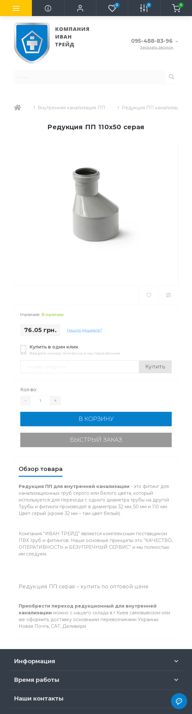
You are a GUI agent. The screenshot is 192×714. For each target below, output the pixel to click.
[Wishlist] (148, 295)
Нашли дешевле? (84, 330)
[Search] (171, 77)
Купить (155, 367)
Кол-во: (28, 390)
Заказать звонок (156, 47)
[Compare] (168, 295)
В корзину (96, 418)
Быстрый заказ (96, 439)
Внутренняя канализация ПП (71, 108)
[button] (80, 8)
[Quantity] (40, 400)
